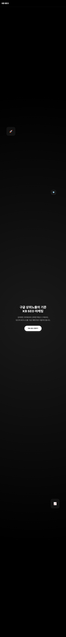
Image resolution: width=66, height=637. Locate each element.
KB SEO (5, 3)
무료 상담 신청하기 (33, 328)
